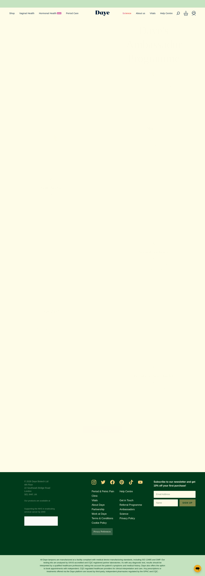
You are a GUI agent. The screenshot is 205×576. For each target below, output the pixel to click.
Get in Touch (128, 500)
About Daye (101, 505)
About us (139, 13)
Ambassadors (129, 509)
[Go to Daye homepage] (102, 13)
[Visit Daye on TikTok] (134, 482)
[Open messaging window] (197, 568)
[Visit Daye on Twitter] (106, 482)
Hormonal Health (49, 13)
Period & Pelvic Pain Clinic (105, 493)
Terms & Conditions (105, 518)
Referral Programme (133, 505)
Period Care (74, 13)
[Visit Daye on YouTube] (143, 482)
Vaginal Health (27, 13)
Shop (12, 13)
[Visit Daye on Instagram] (96, 482)
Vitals (152, 13)
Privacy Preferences (106, 531)
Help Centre (166, 13)
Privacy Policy (129, 518)
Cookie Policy (102, 523)
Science (125, 13)
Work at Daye (102, 514)
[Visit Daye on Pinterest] (124, 482)
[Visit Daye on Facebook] (115, 482)
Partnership (101, 509)
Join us (102, 429)
